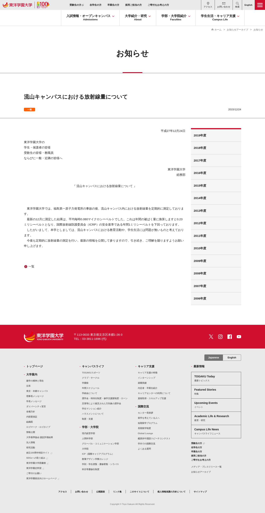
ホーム (218, 29)
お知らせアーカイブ (237, 29)
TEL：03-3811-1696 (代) (90, 338)
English (232, 357)
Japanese (213, 357)
